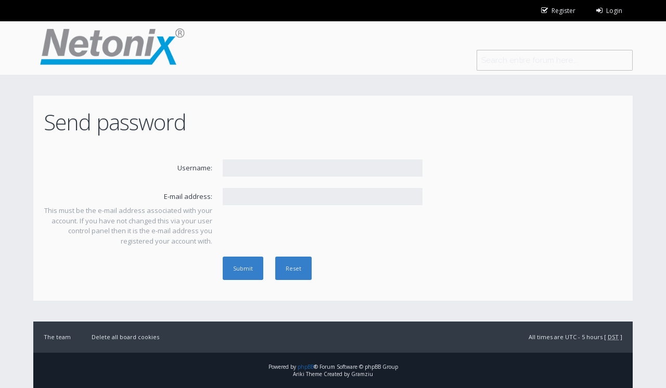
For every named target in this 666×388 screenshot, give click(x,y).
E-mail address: (188, 196)
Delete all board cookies (125, 337)
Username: (194, 167)
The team (57, 337)
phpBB (306, 366)
